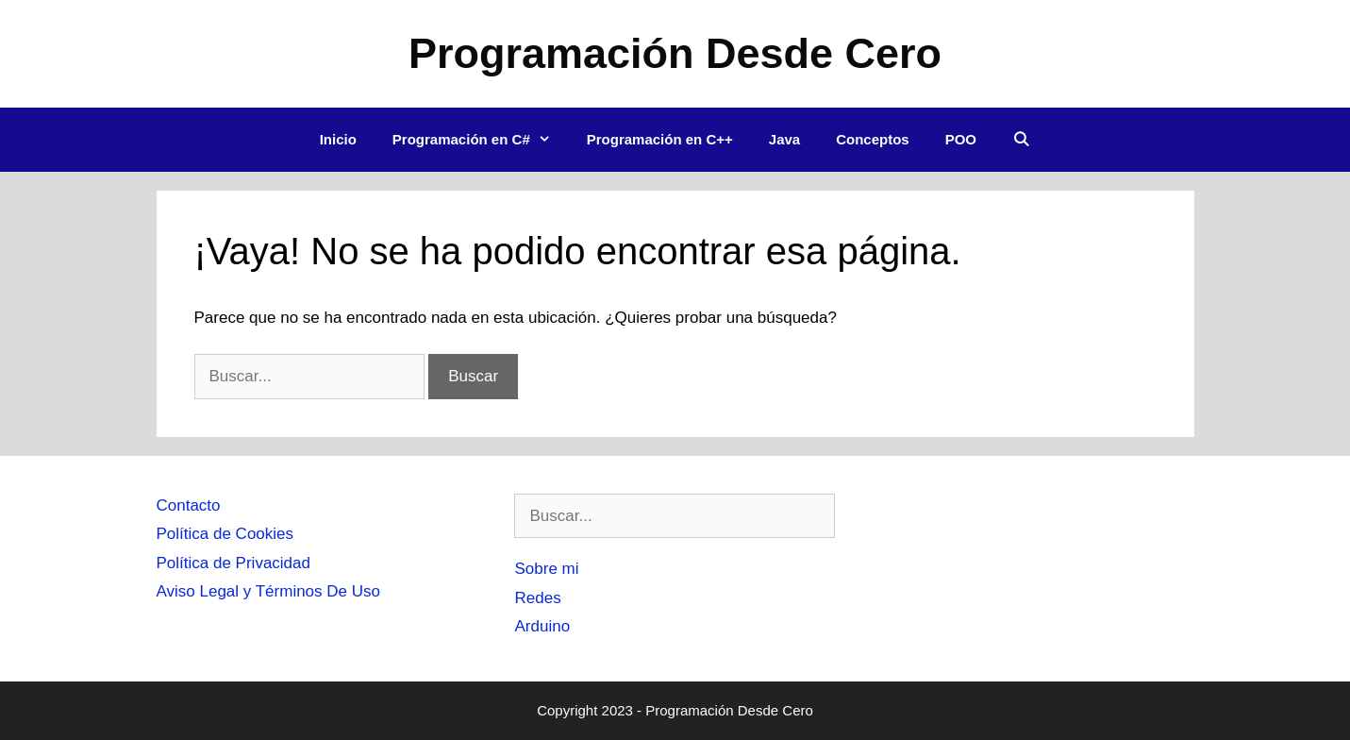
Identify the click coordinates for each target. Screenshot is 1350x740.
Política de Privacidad (233, 563)
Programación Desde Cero (675, 53)
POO (960, 139)
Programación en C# (480, 140)
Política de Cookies (225, 534)
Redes (537, 598)
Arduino (542, 626)
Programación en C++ (660, 139)
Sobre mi (546, 569)
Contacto (189, 505)
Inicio (338, 139)
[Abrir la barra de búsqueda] (1021, 140)
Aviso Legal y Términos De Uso (268, 591)
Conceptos (872, 139)
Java (784, 139)
